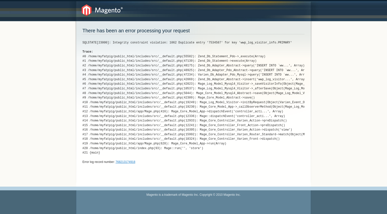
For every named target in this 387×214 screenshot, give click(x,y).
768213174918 (125, 162)
